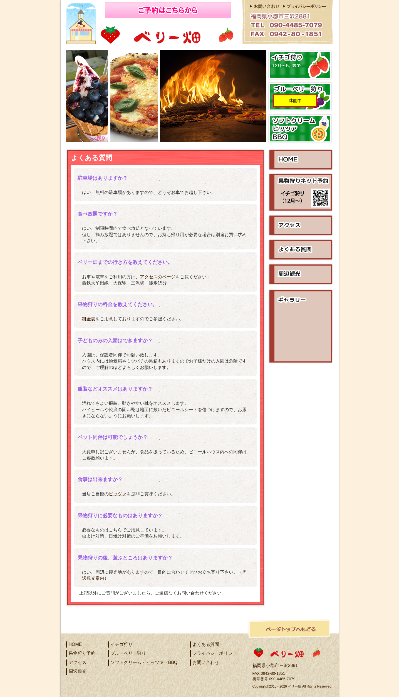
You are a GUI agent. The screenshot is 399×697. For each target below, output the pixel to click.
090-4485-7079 (282, 679)
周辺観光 (77, 671)
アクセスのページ (157, 276)
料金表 (88, 318)
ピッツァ (118, 493)
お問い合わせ (205, 662)
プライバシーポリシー (214, 653)
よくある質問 (205, 644)
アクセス (77, 662)
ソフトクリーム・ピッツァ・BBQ (144, 662)
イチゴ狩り (121, 644)
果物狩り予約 (82, 653)
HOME (75, 644)
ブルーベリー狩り (128, 653)
